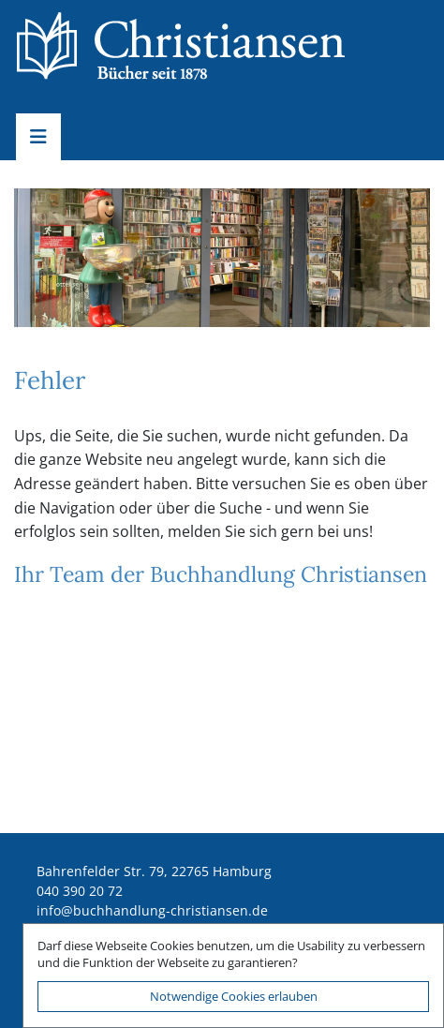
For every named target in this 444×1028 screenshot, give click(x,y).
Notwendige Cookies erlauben (234, 996)
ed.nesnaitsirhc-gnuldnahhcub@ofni (152, 910)
